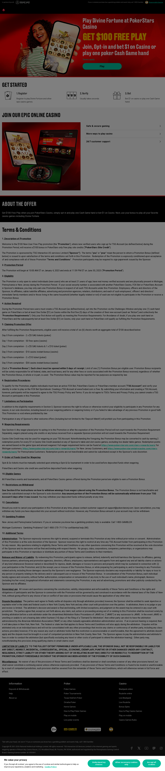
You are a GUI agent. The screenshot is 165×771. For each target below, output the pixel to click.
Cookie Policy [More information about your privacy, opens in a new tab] (51, 767)
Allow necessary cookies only (126, 763)
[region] (82, 763)
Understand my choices (99, 763)
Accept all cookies (151, 763)
